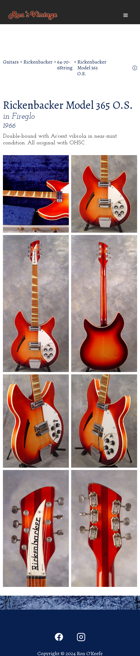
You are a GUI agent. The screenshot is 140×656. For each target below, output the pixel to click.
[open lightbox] (36, 194)
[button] (125, 15)
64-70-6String (65, 65)
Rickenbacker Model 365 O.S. (91, 68)
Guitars (11, 62)
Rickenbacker (37, 62)
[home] (31, 15)
